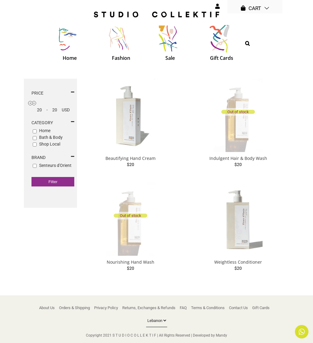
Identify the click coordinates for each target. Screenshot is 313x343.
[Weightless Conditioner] (238, 219)
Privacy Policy (106, 307)
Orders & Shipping (74, 307)
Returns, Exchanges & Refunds (148, 307)
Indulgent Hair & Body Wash (238, 158)
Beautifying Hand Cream (130, 158)
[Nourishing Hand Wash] (130, 219)
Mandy (221, 335)
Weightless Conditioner (238, 262)
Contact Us (238, 307)
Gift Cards (261, 307)
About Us (47, 307)
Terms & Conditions (208, 307)
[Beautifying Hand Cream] (130, 115)
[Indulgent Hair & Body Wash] (238, 115)
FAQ (183, 307)
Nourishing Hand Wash (130, 262)
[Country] (156, 320)
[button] (247, 43)
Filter (52, 181)
